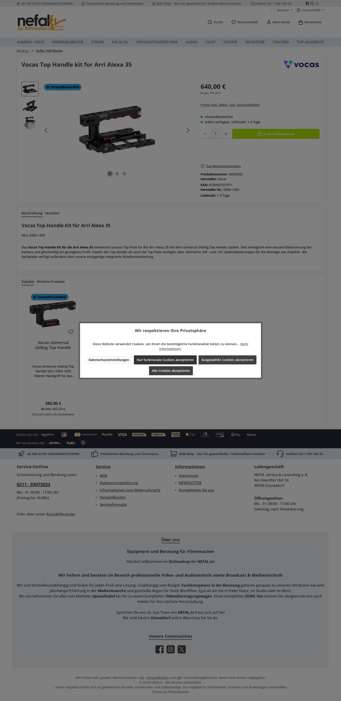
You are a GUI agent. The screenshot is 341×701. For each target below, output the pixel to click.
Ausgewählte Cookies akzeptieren (227, 360)
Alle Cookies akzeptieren (171, 370)
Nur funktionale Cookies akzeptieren (165, 360)
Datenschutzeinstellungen (109, 360)
